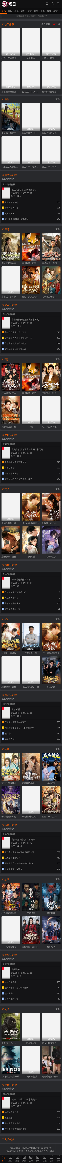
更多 (58, 99)
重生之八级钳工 (10, 166)
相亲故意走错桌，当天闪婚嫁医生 (51, 91)
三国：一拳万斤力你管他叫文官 (51, 816)
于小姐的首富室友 (30, 523)
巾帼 (31, 426)
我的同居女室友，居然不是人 (11, 393)
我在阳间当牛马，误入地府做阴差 (11, 913)
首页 (4, 10)
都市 (36, 10)
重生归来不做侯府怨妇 (51, 133)
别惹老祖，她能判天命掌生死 (31, 946)
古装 (42, 10)
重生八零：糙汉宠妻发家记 (31, 166)
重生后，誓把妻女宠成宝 (11, 133)
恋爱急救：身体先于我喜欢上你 (11, 556)
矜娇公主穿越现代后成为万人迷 (11, 653)
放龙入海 (51, 686)
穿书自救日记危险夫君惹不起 (11, 91)
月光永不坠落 (31, 1076)
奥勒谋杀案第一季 (10, 1076)
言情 (29, 10)
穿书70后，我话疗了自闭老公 (51, 263)
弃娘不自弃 (31, 1043)
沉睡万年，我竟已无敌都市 (51, 393)
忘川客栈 (51, 946)
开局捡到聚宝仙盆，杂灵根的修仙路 (31, 816)
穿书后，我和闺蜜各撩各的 (11, 296)
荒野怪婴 (31, 913)
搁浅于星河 (51, 556)
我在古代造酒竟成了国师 (11, 58)
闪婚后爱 (31, 556)
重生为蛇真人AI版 (31, 686)
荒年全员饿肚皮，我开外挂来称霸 (11, 783)
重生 (10, 10)
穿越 (16, 10)
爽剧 (23, 10)
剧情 (55, 10)
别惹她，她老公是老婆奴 (51, 523)
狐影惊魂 (51, 913)
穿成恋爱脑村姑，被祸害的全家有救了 (11, 263)
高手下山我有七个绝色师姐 (51, 426)
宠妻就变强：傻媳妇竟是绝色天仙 (11, 426)
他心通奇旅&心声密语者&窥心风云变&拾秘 (51, 1076)
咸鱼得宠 (51, 783)
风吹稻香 (31, 58)
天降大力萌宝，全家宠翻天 (51, 58)
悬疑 (49, 10)
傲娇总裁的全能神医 (11, 523)
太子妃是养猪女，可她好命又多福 (51, 296)
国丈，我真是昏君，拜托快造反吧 (31, 296)
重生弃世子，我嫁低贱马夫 (31, 133)
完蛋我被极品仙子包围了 (31, 783)
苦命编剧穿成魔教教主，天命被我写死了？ (11, 816)
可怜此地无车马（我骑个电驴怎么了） (51, 1043)
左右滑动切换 (8, 178)
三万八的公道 (31, 653)
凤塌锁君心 (11, 946)
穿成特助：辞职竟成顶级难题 (31, 263)
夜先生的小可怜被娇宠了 (31, 91)
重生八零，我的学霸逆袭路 (51, 166)
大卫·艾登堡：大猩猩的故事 (11, 1043)
